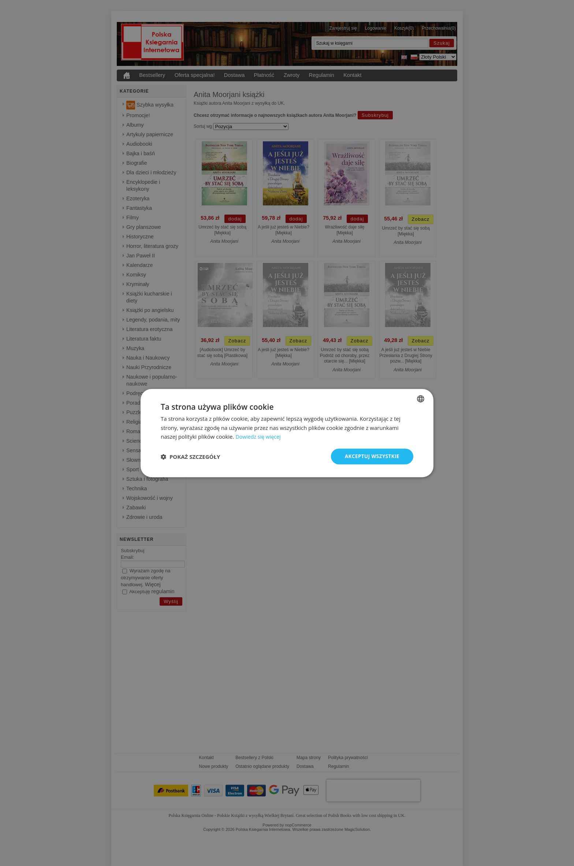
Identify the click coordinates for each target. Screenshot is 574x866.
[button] (190, 456)
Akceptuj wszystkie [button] (371, 456)
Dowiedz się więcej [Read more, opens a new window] (259, 436)
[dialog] (287, 433)
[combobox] (420, 398)
